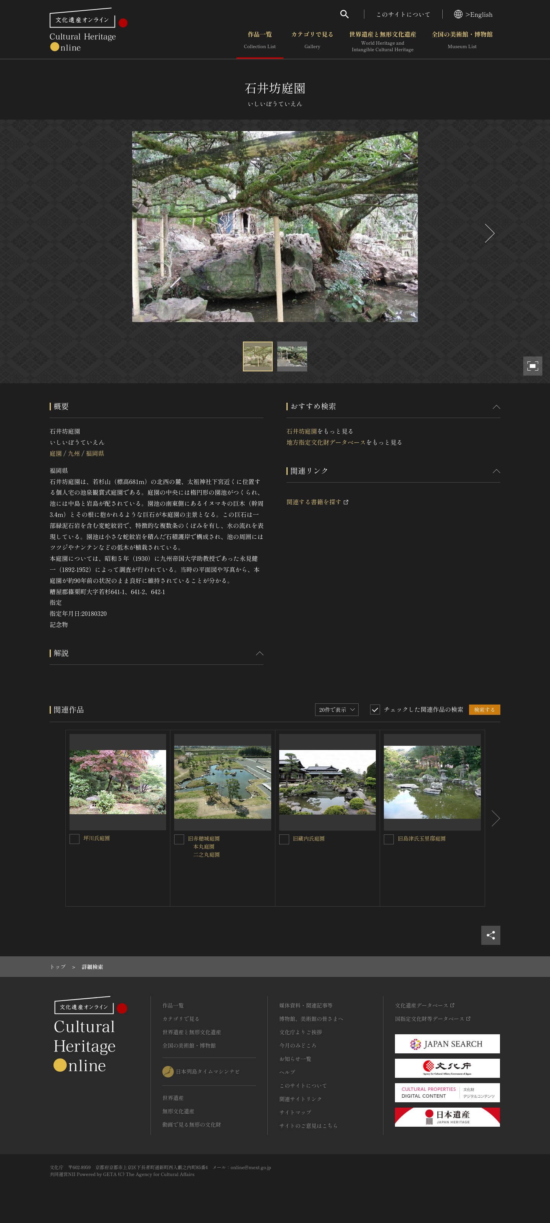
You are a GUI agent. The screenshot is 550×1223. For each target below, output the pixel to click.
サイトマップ (295, 1112)
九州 (74, 453)
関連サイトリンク (300, 1099)
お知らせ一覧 (295, 1059)
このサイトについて (403, 14)
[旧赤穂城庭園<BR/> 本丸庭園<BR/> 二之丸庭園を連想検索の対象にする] (179, 839)
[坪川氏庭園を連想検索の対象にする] (74, 839)
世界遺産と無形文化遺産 (382, 41)
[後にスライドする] (488, 233)
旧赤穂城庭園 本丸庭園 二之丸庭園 (204, 846)
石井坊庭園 (301, 431)
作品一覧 (260, 41)
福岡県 (95, 453)
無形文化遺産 (178, 1111)
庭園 (56, 453)
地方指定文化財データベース (326, 442)
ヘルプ (287, 1072)
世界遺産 (173, 1098)
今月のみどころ (298, 1045)
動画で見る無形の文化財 (191, 1124)
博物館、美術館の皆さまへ (311, 1018)
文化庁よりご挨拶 (300, 1032)
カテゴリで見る (312, 41)
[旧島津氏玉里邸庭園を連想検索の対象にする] (389, 839)
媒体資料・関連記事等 (306, 1005)
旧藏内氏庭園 (309, 838)
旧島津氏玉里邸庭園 (422, 838)
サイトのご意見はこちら (308, 1125)
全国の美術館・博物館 (462, 41)
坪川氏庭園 (96, 838)
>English (473, 14)
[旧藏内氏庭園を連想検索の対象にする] (284, 839)
